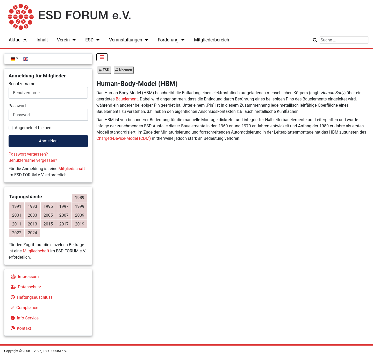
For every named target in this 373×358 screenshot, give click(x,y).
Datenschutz (25, 286)
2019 (79, 224)
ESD (89, 39)
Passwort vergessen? (28, 154)
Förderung (168, 39)
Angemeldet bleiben (33, 127)
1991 (16, 206)
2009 (79, 215)
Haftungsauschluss (31, 297)
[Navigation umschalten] (102, 57)
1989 (79, 197)
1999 (79, 206)
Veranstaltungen (125, 39)
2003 (32, 215)
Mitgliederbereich (211, 39)
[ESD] (97, 39)
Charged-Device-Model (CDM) (123, 138)
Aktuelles (18, 39)
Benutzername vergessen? (33, 160)
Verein (63, 39)
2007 (64, 215)
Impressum (24, 276)
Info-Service (24, 318)
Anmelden (48, 140)
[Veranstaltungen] (145, 39)
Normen (125, 70)
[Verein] (73, 39)
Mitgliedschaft (72, 168)
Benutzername (22, 83)
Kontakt (20, 328)
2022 (16, 232)
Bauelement (127, 99)
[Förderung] (181, 39)
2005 (48, 215)
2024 (32, 232)
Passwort (17, 105)
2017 (64, 224)
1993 (32, 206)
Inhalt (42, 39)
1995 (48, 206)
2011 (16, 224)
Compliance (23, 307)
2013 (32, 224)
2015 (48, 224)
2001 (16, 215)
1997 (64, 206)
